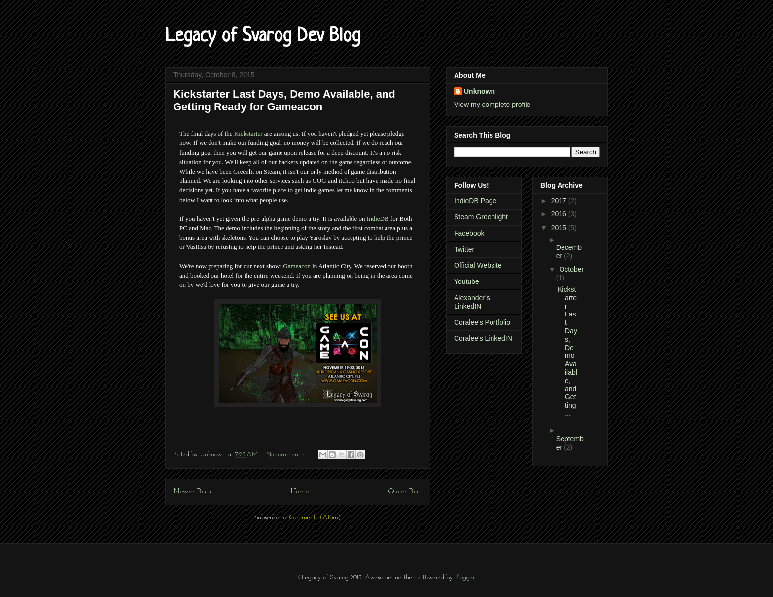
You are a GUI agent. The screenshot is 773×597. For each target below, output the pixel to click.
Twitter (464, 249)
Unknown (479, 91)
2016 (559, 214)
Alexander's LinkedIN (472, 302)
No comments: (286, 454)
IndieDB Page (475, 201)
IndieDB (378, 218)
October (571, 269)
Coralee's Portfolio (482, 322)
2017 (559, 201)
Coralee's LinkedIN (483, 338)
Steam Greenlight (481, 217)
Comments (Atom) (315, 517)
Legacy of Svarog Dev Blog (262, 36)
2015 (559, 228)
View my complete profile (492, 104)
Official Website (478, 265)
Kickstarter (248, 133)
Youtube (466, 281)
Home (299, 491)
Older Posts (405, 491)
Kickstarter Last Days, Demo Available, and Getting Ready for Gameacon (284, 100)
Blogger (465, 577)
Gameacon (297, 266)
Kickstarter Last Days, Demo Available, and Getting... (567, 351)
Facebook (469, 233)
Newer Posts (192, 491)
